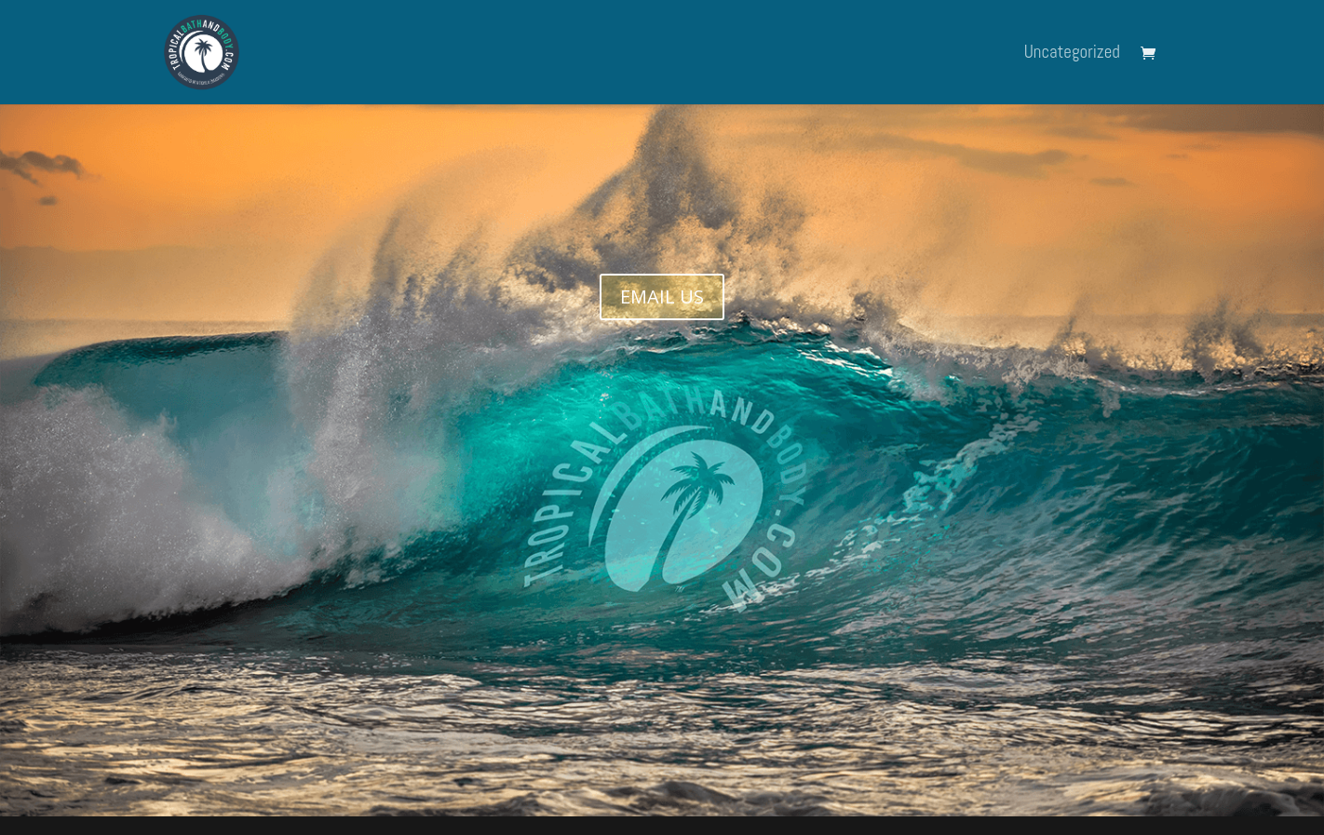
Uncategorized (1072, 54)
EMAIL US (662, 296)
